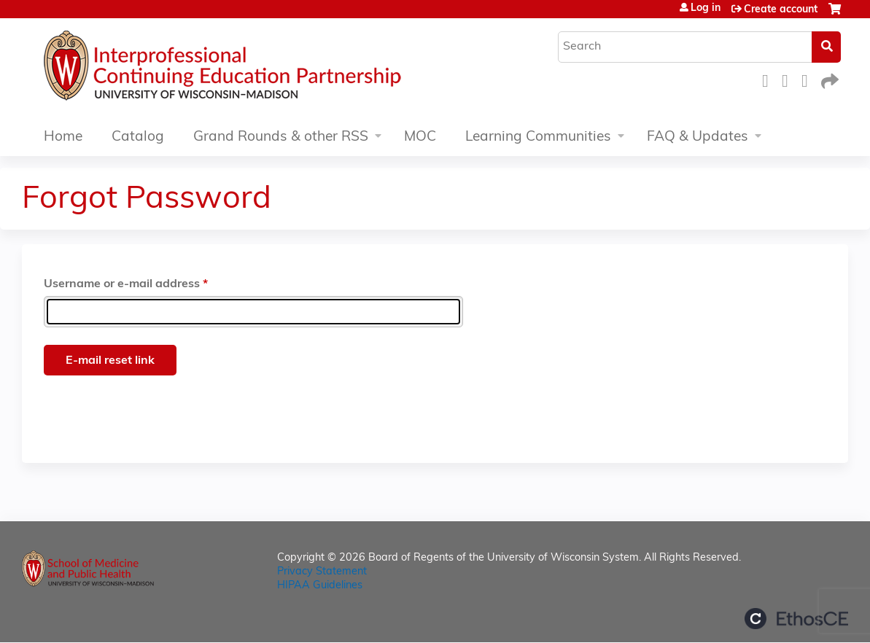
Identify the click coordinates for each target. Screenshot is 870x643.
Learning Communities (538, 137)
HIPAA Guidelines (319, 585)
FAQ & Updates (697, 137)
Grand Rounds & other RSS (280, 137)
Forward (828, 79)
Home (63, 137)
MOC (420, 137)
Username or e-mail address (122, 284)
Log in (706, 9)
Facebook (769, 79)
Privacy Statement (322, 571)
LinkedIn (808, 79)
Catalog (138, 137)
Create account (780, 9)
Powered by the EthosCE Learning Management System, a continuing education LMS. (796, 618)
